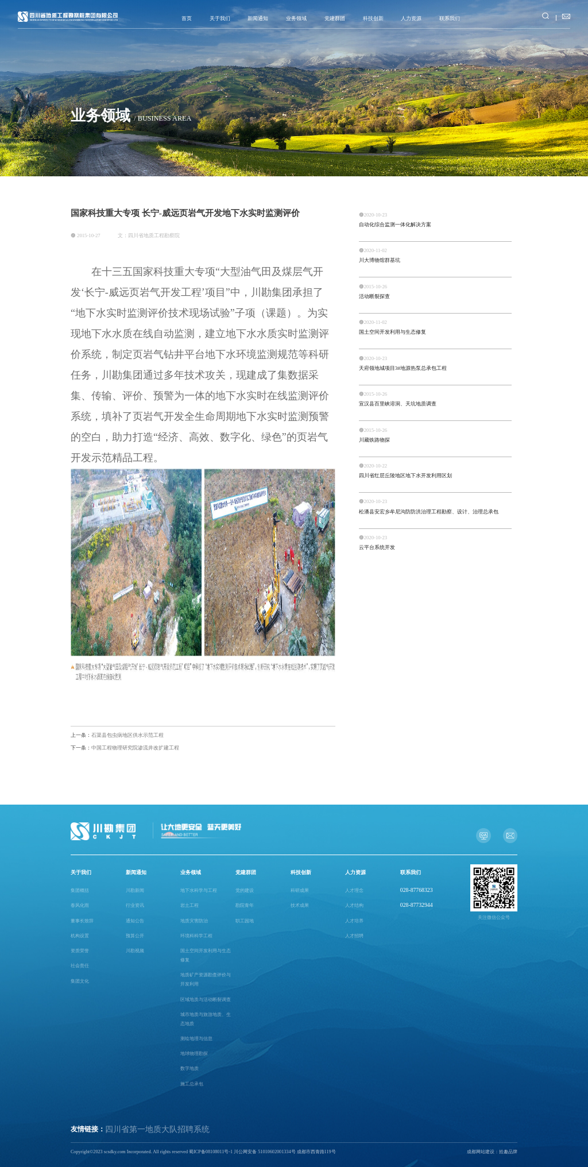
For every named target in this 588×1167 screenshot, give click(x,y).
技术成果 (300, 905)
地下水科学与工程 (198, 890)
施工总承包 (191, 1084)
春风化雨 (80, 905)
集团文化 (80, 981)
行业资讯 (135, 905)
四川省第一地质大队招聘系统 (157, 1129)
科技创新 (373, 18)
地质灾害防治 (194, 920)
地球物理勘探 (194, 1053)
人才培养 (354, 920)
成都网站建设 (480, 1151)
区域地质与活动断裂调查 (205, 999)
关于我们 (220, 18)
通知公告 (135, 920)
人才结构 (354, 905)
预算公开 (135, 935)
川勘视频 (135, 950)
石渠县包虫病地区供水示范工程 (117, 735)
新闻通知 (257, 18)
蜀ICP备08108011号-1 (211, 1151)
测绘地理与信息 (196, 1038)
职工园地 (244, 920)
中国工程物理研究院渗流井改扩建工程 (125, 748)
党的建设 (244, 890)
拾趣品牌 (508, 1151)
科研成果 (300, 890)
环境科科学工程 (196, 935)
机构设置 (80, 935)
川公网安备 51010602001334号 (264, 1151)
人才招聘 (354, 935)
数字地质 (189, 1068)
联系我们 (449, 18)
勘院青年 (244, 905)
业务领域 (296, 18)
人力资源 (411, 18)
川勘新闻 (135, 890)
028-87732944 (416, 905)
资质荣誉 (80, 950)
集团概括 (80, 890)
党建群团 (334, 18)
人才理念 (354, 890)
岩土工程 (189, 905)
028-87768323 (416, 890)
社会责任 (80, 965)
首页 (186, 18)
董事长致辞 (82, 920)
